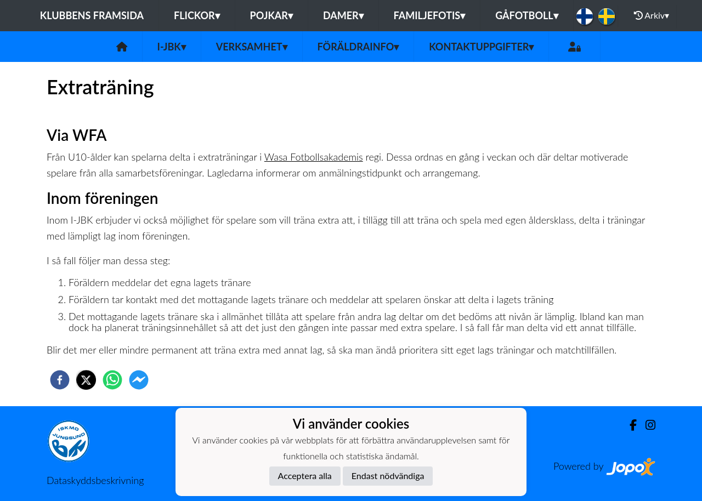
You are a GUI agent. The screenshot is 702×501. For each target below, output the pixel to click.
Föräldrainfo (358, 47)
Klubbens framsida (92, 15)
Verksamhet (251, 47)
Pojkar (271, 15)
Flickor (197, 15)
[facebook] (60, 380)
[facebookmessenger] (139, 380)
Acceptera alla (305, 475)
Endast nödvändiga (388, 475)
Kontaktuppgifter (481, 47)
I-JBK (171, 47)
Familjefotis (430, 15)
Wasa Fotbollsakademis (313, 157)
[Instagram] (646, 425)
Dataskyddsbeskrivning (95, 480)
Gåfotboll (526, 15)
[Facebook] (629, 425)
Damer (343, 15)
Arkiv (651, 15)
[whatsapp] (112, 380)
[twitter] (86, 380)
